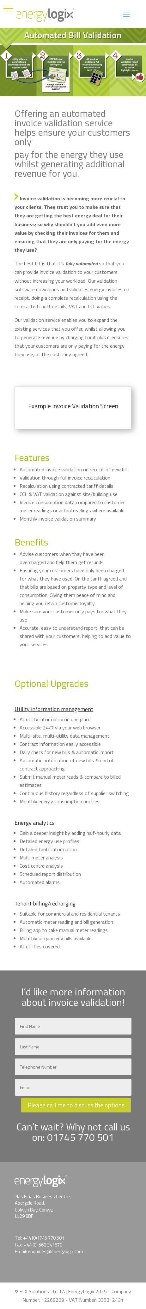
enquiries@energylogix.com (55, 1251)
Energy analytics (34, 822)
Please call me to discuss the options (76, 1105)
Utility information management (54, 709)
